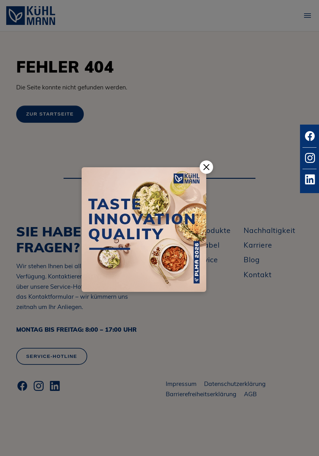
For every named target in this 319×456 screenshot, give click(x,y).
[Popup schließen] (206, 167)
